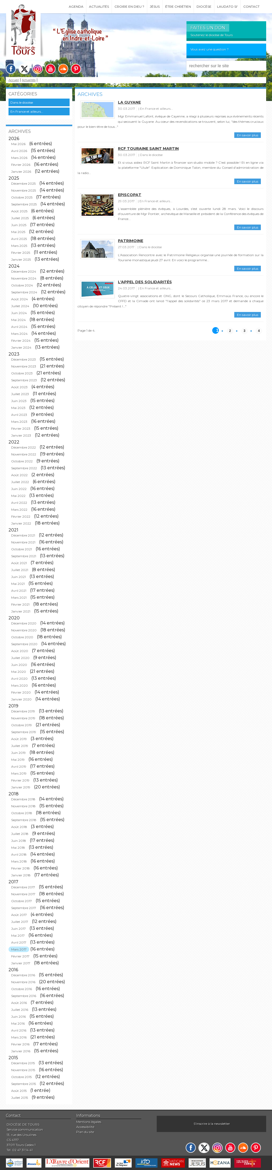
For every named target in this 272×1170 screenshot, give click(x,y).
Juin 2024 (19, 313)
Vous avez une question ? (209, 49)
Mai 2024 (18, 320)
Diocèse (204, 7)
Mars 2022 (19, 510)
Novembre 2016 (23, 982)
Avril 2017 (18, 942)
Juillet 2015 (19, 1098)
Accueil (13, 80)
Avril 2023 (19, 415)
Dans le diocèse (21, 102)
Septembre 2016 (23, 996)
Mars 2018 (19, 861)
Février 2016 (20, 1044)
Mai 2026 (18, 144)
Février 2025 (20, 253)
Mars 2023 (19, 422)
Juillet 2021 (19, 570)
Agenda (76, 7)
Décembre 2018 (23, 799)
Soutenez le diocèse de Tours (211, 35)
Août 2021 (19, 563)
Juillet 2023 (20, 394)
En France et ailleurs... (26, 111)
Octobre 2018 (21, 813)
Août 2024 (19, 299)
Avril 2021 (18, 591)
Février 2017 (20, 956)
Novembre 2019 (23, 718)
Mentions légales (88, 1122)
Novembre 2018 (23, 806)
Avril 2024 (19, 327)
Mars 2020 (19, 685)
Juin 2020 (19, 665)
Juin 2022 (19, 489)
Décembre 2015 (23, 1063)
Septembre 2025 (24, 204)
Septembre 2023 (24, 380)
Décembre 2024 (23, 271)
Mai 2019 (18, 760)
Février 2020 (21, 692)
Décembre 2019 (23, 711)
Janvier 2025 (21, 259)
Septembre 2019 (23, 732)
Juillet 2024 (20, 306)
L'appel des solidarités (145, 282)
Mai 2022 (18, 496)
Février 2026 (20, 165)
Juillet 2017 (19, 922)
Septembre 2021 (23, 556)
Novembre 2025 (23, 190)
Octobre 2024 (22, 285)
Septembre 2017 (23, 908)
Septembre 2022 (24, 468)
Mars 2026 (19, 158)
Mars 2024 (19, 334)
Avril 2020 (19, 679)
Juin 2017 (18, 929)
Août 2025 (19, 211)
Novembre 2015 (23, 1070)
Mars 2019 (19, 773)
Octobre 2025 (21, 197)
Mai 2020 (18, 672)
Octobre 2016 (21, 989)
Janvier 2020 (21, 699)
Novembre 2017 (23, 894)
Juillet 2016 (19, 1010)
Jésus (155, 7)
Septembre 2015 (23, 1084)
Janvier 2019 (20, 787)
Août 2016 (19, 1003)
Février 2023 (20, 428)
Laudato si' (227, 7)
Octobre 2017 (21, 901)
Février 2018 (20, 868)
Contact (251, 7)
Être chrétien (178, 7)
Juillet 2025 (20, 218)
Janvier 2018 (21, 875)
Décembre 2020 (23, 623)
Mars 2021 (19, 597)
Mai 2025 (18, 232)
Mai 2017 (18, 935)
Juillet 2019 (19, 746)
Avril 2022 (19, 503)
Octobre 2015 (21, 1077)
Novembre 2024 (23, 278)
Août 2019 (19, 739)
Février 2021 (20, 604)
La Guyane (129, 102)
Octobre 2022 (22, 461)
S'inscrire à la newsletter (212, 1124)
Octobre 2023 (22, 373)
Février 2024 (21, 341)
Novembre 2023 (23, 366)
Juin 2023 (19, 401)
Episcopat (129, 194)
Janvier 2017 (20, 963)
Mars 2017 (19, 949)
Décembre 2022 (23, 447)
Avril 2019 (18, 766)
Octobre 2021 (21, 549)
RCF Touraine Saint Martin (148, 148)
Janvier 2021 (20, 611)
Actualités (99, 7)
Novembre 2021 (23, 542)
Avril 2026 (19, 151)
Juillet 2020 (20, 658)
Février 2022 (20, 516)
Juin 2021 (18, 577)
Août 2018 (19, 827)
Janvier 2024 (21, 347)
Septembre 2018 (23, 820)
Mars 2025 (19, 246)
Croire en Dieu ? (129, 7)
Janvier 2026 (21, 172)
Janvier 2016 (20, 1051)
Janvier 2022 (21, 523)
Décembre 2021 (23, 535)
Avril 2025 (19, 239)
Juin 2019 (18, 753)
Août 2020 (19, 651)
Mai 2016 (18, 1023)
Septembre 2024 (24, 292)
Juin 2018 (18, 841)
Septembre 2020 (24, 644)
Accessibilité (85, 1127)
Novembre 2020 (24, 630)
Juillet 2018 (19, 834)
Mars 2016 (19, 1037)
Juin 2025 (18, 225)
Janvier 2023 (21, 435)
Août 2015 (19, 1091)
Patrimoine (130, 240)
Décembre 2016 (23, 975)
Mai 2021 (18, 584)
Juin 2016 (18, 1017)
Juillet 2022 (20, 482)
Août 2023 (19, 387)
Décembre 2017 (23, 887)
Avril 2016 (18, 1030)
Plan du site (85, 1132)
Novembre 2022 (23, 454)
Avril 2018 (19, 854)
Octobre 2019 (21, 725)
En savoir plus (247, 135)
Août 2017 (19, 915)
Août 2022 (19, 475)
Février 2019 (20, 780)
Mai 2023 (18, 408)
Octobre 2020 (22, 637)
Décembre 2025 (23, 183)
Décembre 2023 (23, 359)
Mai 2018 (18, 848)
